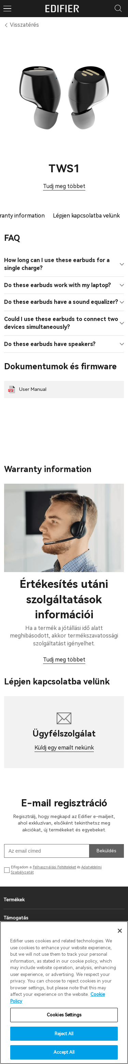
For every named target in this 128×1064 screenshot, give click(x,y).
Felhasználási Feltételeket (54, 867)
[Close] (119, 930)
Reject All (64, 1033)
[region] (64, 992)
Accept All (64, 1052)
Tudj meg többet (64, 186)
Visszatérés (24, 25)
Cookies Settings (64, 1014)
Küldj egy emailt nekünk (64, 747)
